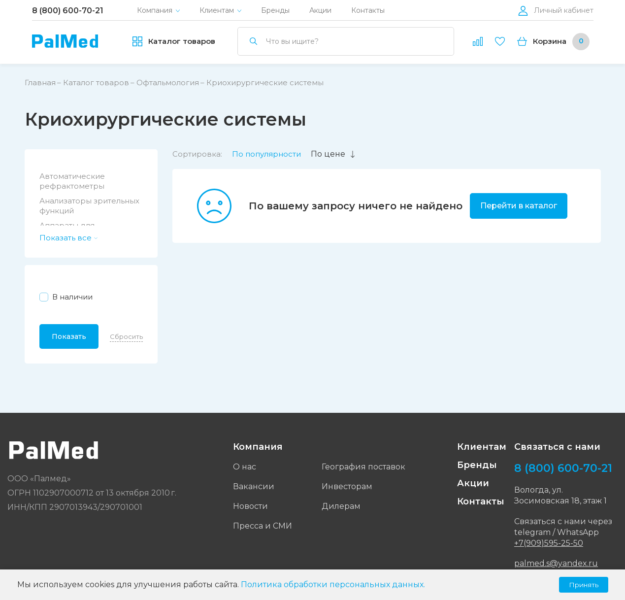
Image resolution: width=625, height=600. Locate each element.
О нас (244, 466)
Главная (40, 82)
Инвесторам (347, 486)
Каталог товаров (96, 82)
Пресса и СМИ (262, 526)
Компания (154, 10)
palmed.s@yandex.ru (556, 563)
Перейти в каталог (518, 205)
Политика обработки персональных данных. (333, 584)
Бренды (275, 10)
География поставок (363, 466)
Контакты (368, 10)
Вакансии (253, 486)
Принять (583, 585)
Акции (320, 10)
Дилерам (341, 506)
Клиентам (216, 10)
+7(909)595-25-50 (548, 543)
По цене (333, 154)
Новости (250, 506)
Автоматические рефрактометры (72, 181)
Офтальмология (167, 82)
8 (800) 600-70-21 (67, 10)
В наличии (72, 296)
